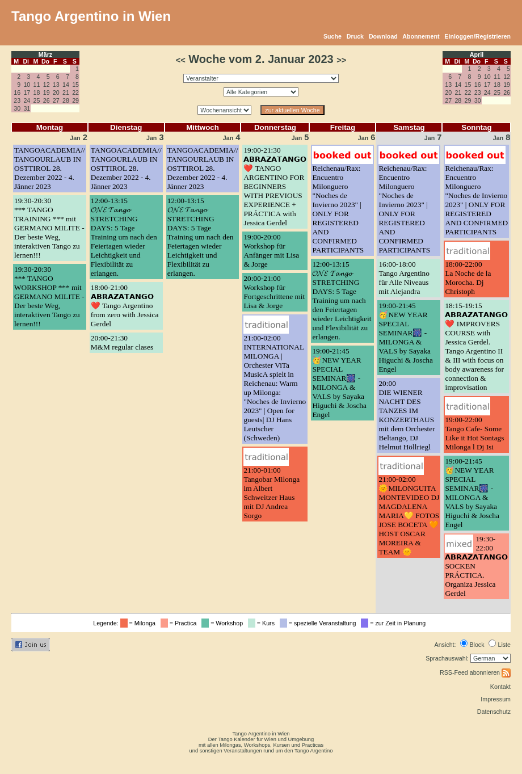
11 (36, 84)
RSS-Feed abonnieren (475, 672)
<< (181, 60)
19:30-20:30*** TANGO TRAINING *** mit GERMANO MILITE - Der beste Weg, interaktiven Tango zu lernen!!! (49, 227)
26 (46, 100)
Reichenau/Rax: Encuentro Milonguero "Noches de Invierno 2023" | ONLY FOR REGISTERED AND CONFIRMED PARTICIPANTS (338, 209)
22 (75, 92)
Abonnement (420, 36)
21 (65, 92)
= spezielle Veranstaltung (320, 623)
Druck (355, 36)
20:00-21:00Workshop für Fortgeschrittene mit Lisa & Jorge (274, 292)
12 (46, 84)
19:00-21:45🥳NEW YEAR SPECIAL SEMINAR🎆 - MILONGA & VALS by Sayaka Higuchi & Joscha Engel (339, 383)
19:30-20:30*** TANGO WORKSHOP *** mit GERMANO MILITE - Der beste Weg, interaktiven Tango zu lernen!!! (49, 296)
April (476, 54)
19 (46, 92)
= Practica (180, 623)
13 (56, 84)
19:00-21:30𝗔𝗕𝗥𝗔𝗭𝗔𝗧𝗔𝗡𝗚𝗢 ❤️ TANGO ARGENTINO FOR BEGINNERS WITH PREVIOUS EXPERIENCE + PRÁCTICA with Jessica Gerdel (274, 186)
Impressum (496, 699)
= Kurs (263, 623)
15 (75, 84)
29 (75, 100)
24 (26, 100)
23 (17, 100)
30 (17, 108)
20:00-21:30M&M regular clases (122, 342)
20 (56, 92)
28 (65, 100)
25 (36, 100)
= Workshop (223, 623)
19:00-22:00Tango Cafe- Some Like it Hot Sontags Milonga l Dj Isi (474, 433)
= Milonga (139, 623)
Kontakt (500, 686)
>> (341, 60)
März (45, 54)
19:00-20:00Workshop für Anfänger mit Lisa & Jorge (271, 250)
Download (383, 36)
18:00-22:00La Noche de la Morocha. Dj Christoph (468, 278)
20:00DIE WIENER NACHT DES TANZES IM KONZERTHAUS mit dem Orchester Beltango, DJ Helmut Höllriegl (406, 415)
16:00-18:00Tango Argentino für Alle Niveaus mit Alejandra (404, 278)
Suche (332, 36)
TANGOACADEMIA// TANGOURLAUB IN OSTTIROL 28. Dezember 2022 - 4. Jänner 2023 (49, 168)
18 (36, 92)
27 (56, 100)
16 (17, 92)
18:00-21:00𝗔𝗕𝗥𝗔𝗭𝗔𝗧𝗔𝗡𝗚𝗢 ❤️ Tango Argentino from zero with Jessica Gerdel (125, 305)
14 (65, 84)
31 (26, 108)
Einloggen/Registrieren (477, 36)
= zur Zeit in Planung (395, 623)
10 (26, 84)
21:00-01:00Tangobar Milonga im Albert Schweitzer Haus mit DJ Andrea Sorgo (271, 493)
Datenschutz (494, 711)
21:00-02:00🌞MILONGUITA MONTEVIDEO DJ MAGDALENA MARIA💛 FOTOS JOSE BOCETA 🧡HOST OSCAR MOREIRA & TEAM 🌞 (408, 515)
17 (26, 92)
